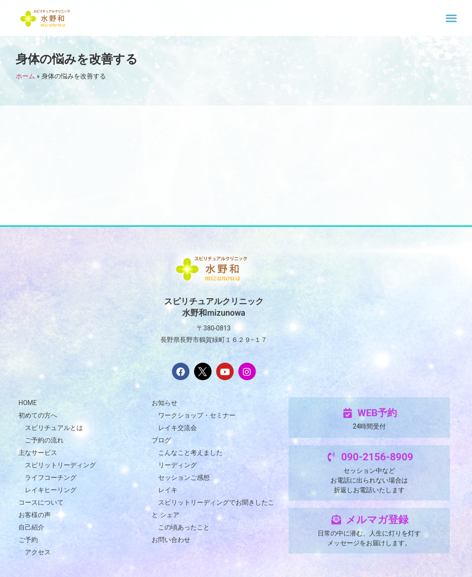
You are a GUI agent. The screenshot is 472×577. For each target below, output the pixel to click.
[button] (451, 18)
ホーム (25, 76)
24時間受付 (369, 426)
